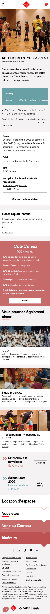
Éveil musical (12, 392)
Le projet (5, 568)
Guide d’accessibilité (34, 580)
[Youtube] (31, 550)
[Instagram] (19, 550)
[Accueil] (13, 608)
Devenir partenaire (9, 582)
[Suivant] (45, 30)
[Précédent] (4, 30)
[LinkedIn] (37, 550)
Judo (5, 350)
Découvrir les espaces (10, 575)
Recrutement (31, 569)
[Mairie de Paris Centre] (29, 608)
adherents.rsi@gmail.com (15, 185)
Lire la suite (7, 125)
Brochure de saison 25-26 (12, 571)
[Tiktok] (25, 550)
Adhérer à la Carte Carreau (36, 565)
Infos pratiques (31, 561)
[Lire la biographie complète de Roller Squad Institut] (7, 232)
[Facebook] (13, 550)
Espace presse (31, 558)
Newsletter (30, 576)
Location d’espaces (9, 579)
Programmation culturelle (11, 558)
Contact (29, 572)
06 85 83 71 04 (11, 189)
